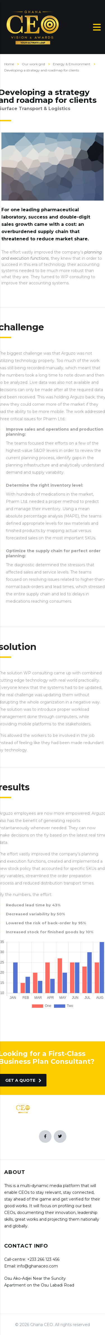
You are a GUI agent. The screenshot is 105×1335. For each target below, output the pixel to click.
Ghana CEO (41, 1324)
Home (9, 64)
